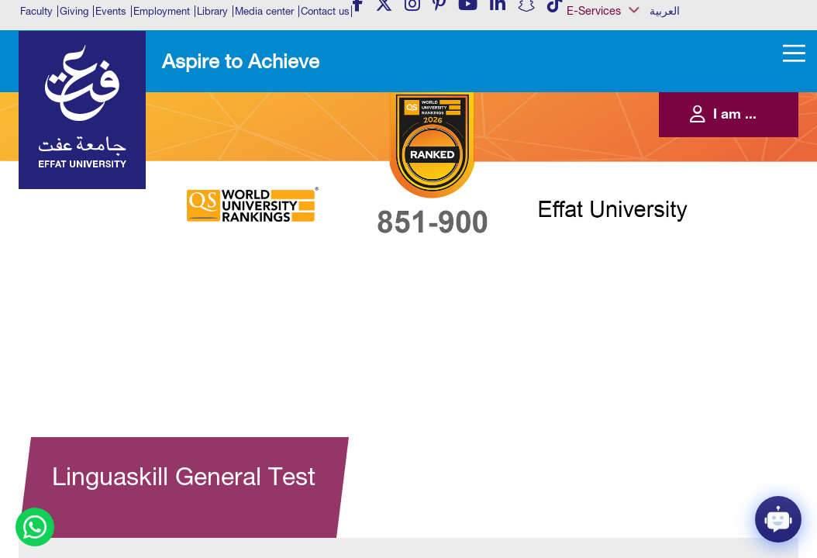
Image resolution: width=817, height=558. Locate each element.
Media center (264, 11)
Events (110, 11)
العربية (665, 11)
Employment (161, 11)
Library (212, 11)
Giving (74, 11)
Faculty (36, 11)
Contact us (325, 11)
